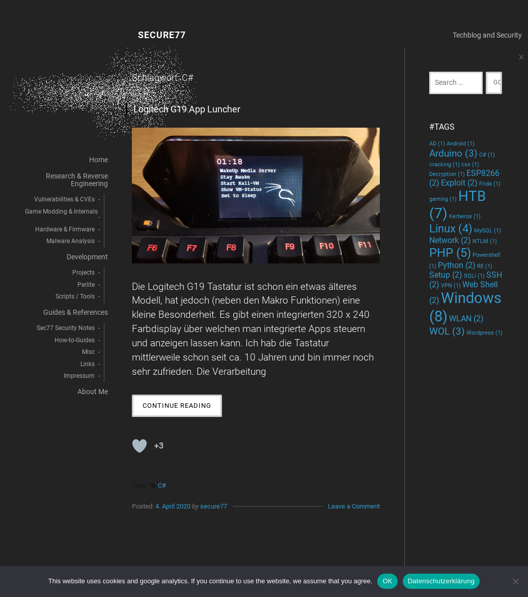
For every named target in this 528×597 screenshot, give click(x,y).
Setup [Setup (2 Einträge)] (445, 275)
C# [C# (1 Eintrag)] (487, 155)
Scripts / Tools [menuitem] (75, 296)
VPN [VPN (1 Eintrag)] (451, 285)
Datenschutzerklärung (441, 581)
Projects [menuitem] (83, 272)
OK (387, 581)
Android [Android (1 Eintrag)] (461, 143)
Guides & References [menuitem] (75, 312)
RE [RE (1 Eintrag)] (484, 266)
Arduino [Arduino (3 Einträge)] (453, 153)
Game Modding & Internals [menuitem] (61, 211)
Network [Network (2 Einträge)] (450, 240)
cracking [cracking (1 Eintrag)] (444, 164)
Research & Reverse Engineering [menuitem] (77, 180)
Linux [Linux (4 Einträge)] (451, 228)
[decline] (515, 581)
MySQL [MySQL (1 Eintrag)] (487, 230)
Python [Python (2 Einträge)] (457, 265)
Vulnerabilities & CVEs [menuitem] (64, 199)
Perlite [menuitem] (86, 284)
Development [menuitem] (87, 257)
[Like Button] (139, 446)
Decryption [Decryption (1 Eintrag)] (447, 174)
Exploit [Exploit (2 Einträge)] (459, 183)
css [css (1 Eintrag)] (470, 164)
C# (162, 485)
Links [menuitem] (87, 364)
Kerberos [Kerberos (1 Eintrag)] (465, 216)
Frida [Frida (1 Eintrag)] (490, 184)
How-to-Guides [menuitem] (74, 340)
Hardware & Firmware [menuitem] (65, 229)
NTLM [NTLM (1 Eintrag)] (485, 241)
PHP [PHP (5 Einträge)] (450, 252)
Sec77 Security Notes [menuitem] (66, 328)
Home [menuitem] (98, 160)
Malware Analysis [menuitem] (70, 241)
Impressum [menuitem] (79, 375)
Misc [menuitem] (88, 351)
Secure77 (162, 35)
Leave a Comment (354, 506)
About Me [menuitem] (92, 391)
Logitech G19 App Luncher (186, 109)
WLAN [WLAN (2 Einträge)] (466, 318)
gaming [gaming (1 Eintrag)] (443, 199)
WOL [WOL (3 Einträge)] (447, 331)
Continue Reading (182, 408)
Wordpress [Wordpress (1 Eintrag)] (484, 333)
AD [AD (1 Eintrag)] (437, 143)
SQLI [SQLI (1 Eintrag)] (474, 276)
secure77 (213, 506)
